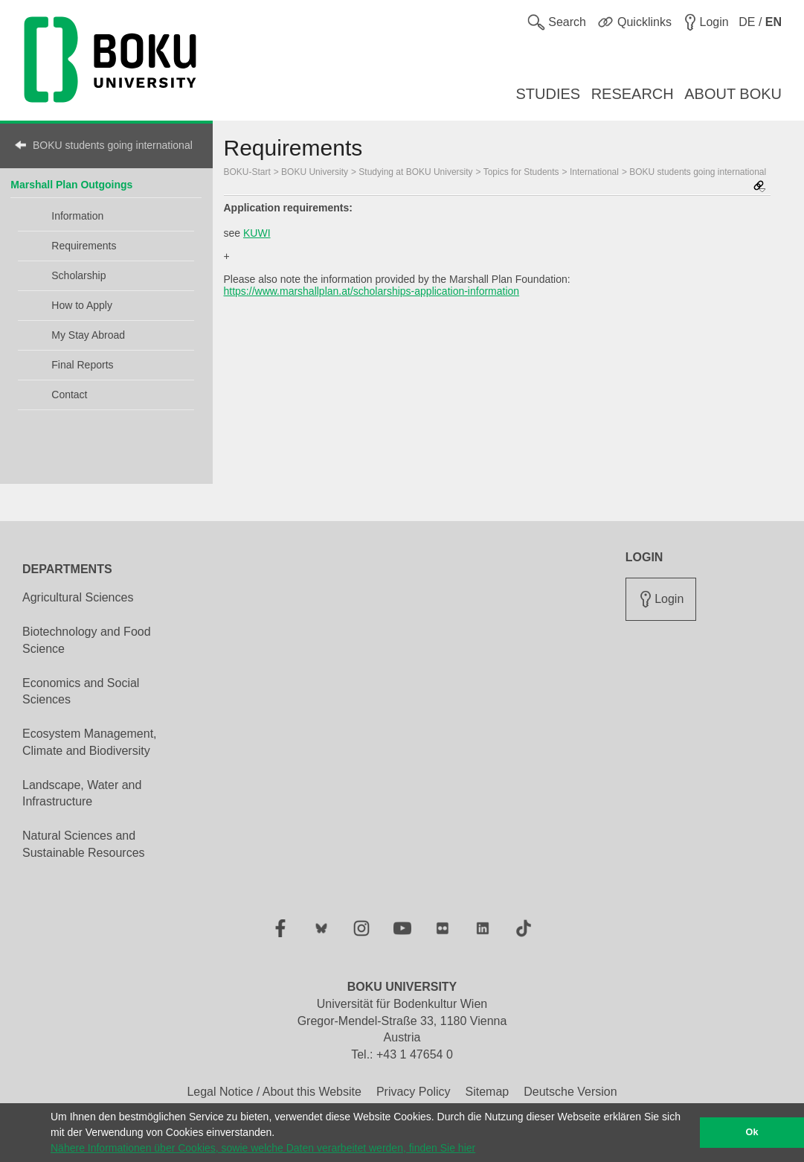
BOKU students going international (113, 145)
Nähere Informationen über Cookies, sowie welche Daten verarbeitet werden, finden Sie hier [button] (263, 1148)
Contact (69, 394)
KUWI (257, 233)
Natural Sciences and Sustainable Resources (83, 844)
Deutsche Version (570, 1091)
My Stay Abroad (88, 335)
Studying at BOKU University (415, 172)
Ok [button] (752, 1132)
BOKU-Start (247, 172)
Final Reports (82, 365)
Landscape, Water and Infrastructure (81, 793)
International (594, 172)
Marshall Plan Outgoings (71, 185)
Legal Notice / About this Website (274, 1091)
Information (77, 216)
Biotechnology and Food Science (86, 640)
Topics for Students (521, 172)
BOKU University (314, 172)
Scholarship (78, 275)
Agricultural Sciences (77, 597)
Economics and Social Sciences (80, 691)
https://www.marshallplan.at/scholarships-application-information (372, 291)
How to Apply (81, 305)
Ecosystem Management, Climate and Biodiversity (89, 742)
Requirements (83, 246)
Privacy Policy (413, 1091)
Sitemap (487, 1091)
